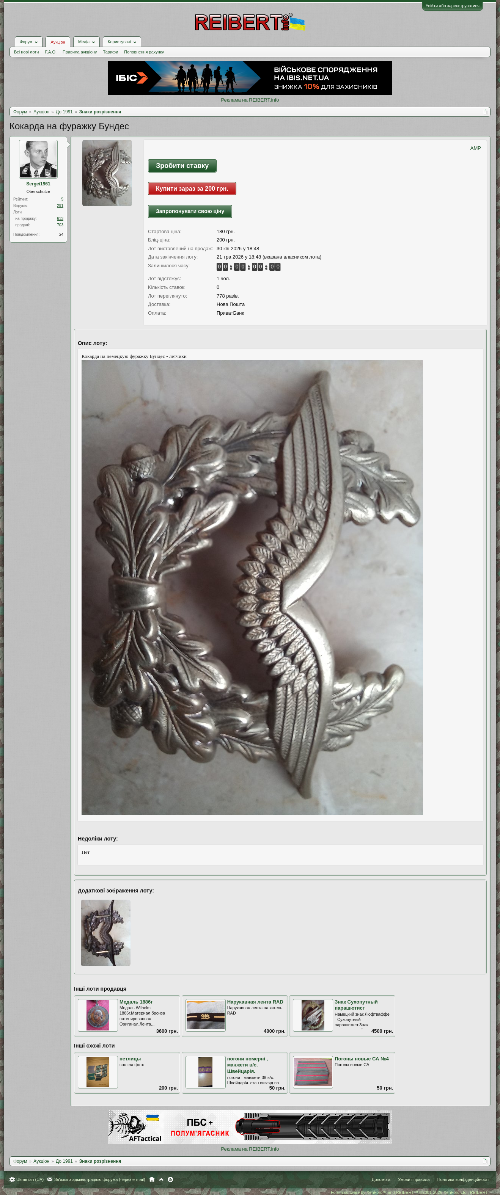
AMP (475, 148)
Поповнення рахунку (144, 52)
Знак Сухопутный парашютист (356, 1005)
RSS (170, 1179)
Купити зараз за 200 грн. (192, 188)
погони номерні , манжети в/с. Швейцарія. (247, 1065)
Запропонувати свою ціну (190, 211)
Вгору (161, 1179)
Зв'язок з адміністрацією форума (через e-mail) (99, 1179)
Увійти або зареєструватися (453, 5)
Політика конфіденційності (463, 1179)
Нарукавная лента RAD (255, 1002)
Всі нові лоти (26, 52)
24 (61, 234)
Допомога (381, 1179)
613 (60, 218)
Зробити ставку (182, 165)
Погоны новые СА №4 (362, 1059)
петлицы (130, 1059)
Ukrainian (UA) (30, 1179)
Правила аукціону (80, 52)
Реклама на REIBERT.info (250, 100)
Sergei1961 (38, 184)
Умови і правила (413, 1179)
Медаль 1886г (136, 1002)
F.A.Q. (51, 52)
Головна (152, 1179)
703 (60, 225)
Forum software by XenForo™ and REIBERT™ (410, 1192)
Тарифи (110, 52)
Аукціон (57, 42)
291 (60, 206)
